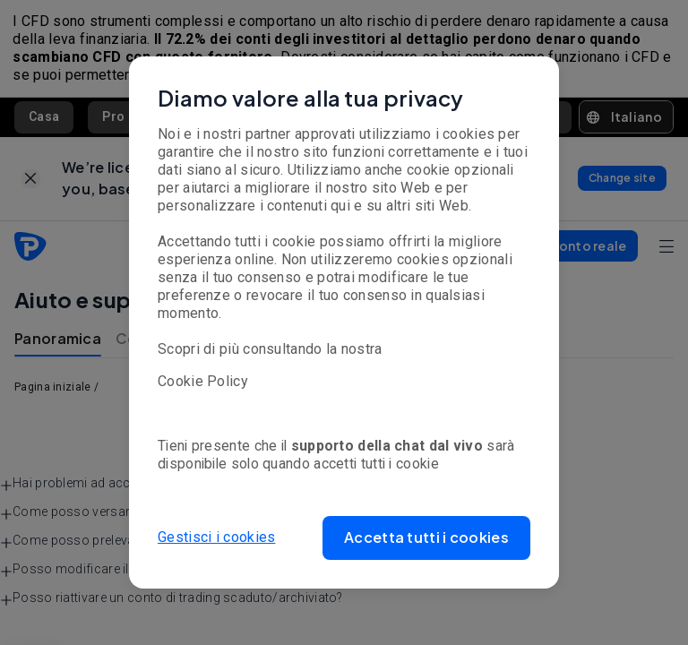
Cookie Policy (203, 381)
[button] (426, 538)
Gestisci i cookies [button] (216, 537)
